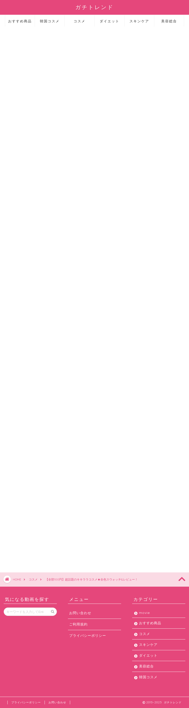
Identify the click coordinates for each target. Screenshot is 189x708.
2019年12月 (142, 284)
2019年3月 (142, 372)
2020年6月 (142, 234)
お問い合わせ (80, 613)
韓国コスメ (50, 21)
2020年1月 (142, 274)
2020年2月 (142, 264)
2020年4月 (142, 244)
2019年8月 (142, 323)
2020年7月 (142, 225)
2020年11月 (143, 185)
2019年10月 (143, 303)
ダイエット (109, 21)
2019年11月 (142, 293)
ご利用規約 (78, 624)
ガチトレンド (94, 7)
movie (144, 87)
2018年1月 (141, 421)
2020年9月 (142, 205)
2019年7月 (142, 333)
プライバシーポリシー (87, 635)
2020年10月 (143, 195)
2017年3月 (141, 441)
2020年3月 (142, 254)
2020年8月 (142, 215)
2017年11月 (142, 431)
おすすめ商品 (20, 21)
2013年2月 (142, 451)
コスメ (79, 21)
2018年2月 (142, 411)
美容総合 (169, 21)
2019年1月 (141, 382)
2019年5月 (142, 352)
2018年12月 (142, 392)
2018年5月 (142, 401)
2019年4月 (142, 362)
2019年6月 (142, 342)
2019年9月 (142, 313)
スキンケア (139, 21)
